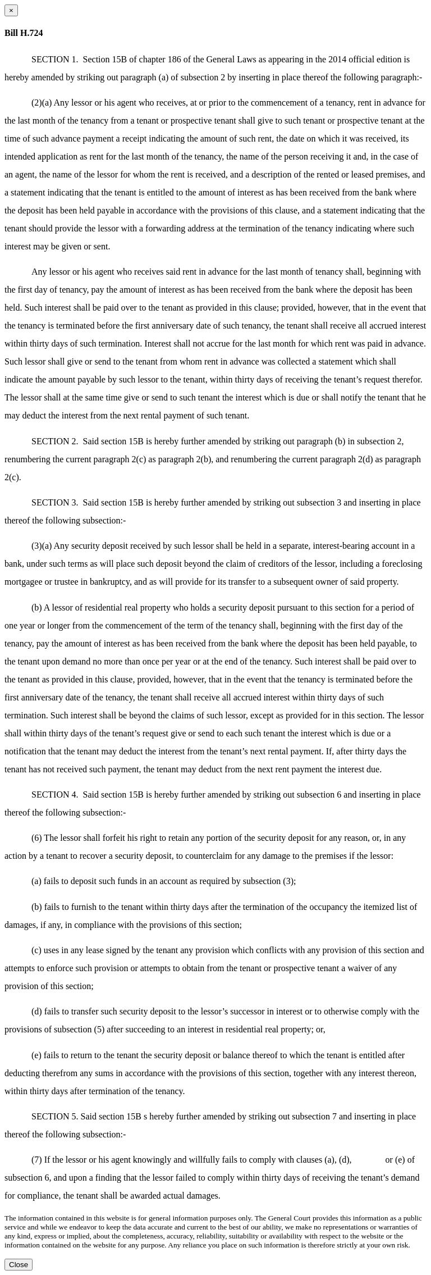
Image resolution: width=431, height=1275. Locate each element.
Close (18, 1264)
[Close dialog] (11, 10)
